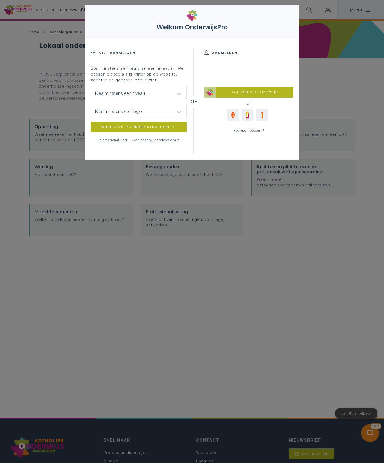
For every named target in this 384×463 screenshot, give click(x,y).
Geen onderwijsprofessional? (155, 140)
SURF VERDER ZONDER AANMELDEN (138, 127)
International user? (113, 140)
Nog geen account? (248, 130)
